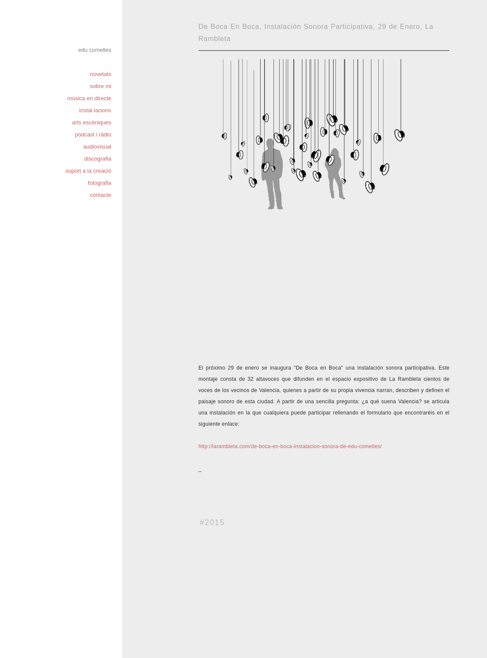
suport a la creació (88, 171)
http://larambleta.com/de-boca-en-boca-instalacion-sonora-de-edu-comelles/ (290, 446)
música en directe (89, 98)
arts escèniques (91, 122)
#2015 (212, 522)
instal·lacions (95, 110)
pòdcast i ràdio (93, 134)
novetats (100, 74)
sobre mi (100, 86)
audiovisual (97, 146)
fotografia (99, 183)
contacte (100, 195)
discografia (97, 158)
